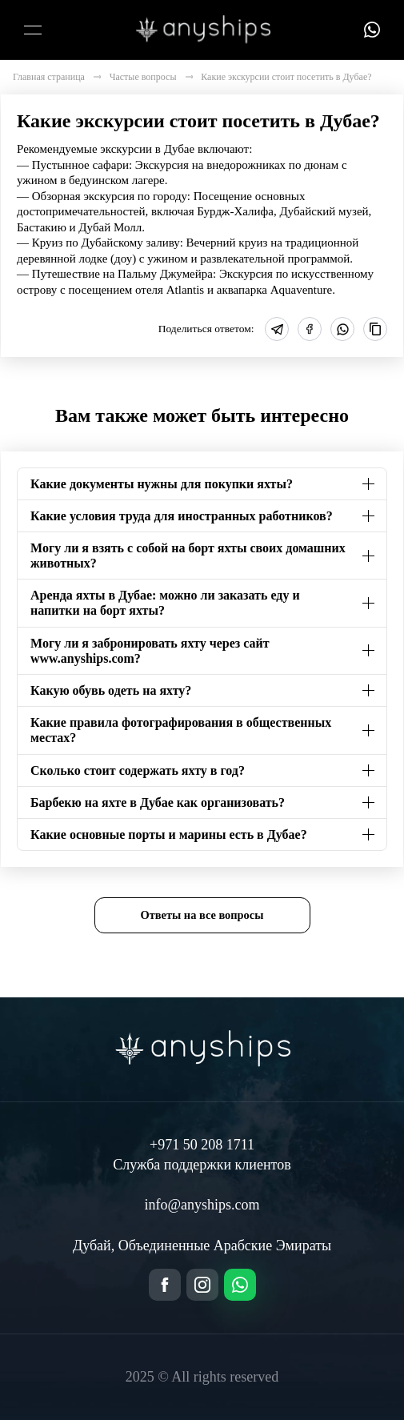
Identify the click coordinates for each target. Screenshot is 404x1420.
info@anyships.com (201, 1205)
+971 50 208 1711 (202, 1145)
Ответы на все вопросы (202, 915)
